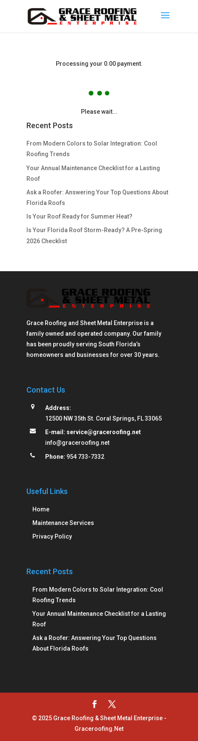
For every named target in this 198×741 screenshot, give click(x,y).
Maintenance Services (63, 522)
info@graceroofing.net (77, 442)
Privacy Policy (52, 536)
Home (40, 509)
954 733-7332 (85, 456)
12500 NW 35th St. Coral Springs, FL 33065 (103, 418)
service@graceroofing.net (103, 432)
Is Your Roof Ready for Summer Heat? (79, 216)
